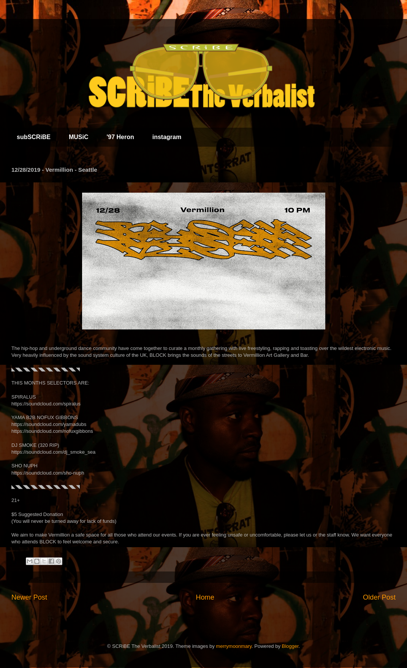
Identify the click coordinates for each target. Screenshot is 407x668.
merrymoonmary (234, 646)
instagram (166, 137)
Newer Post (29, 597)
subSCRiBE (34, 137)
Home (205, 597)
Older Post (379, 597)
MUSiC (79, 137)
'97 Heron (120, 137)
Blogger (290, 646)
